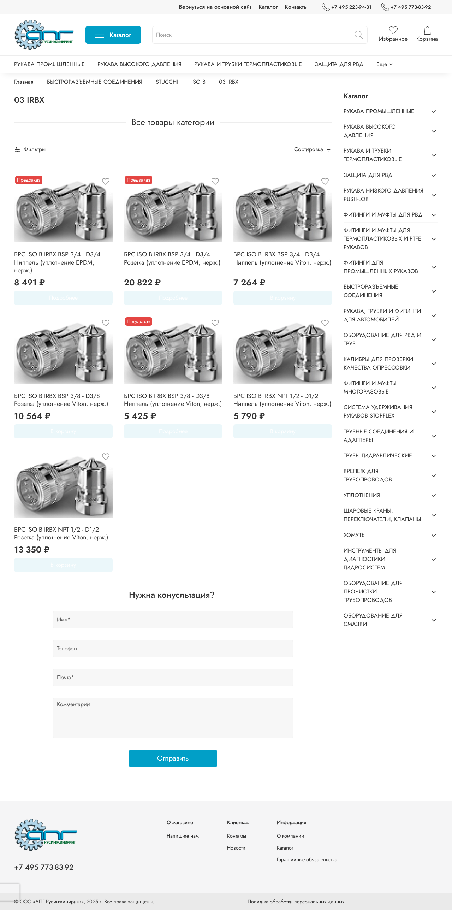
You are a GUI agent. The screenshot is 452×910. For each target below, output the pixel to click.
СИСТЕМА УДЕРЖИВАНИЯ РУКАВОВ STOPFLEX (378, 411)
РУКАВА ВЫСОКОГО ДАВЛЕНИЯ (139, 64)
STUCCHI (167, 82)
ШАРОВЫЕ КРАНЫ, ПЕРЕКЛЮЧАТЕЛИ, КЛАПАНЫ (382, 515)
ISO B (198, 82)
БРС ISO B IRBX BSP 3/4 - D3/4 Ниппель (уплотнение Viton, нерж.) (282, 258)
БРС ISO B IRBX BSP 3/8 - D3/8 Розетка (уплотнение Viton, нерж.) (61, 400)
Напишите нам (183, 835)
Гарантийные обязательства (307, 859)
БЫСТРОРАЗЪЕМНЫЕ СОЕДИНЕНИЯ (94, 82)
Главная (24, 82)
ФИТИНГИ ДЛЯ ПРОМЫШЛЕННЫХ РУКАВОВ (381, 267)
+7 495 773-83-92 (406, 7)
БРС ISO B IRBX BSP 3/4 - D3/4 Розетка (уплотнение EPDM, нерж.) (172, 258)
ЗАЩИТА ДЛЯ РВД (339, 64)
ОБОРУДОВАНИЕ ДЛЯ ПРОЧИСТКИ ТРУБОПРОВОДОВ (373, 591)
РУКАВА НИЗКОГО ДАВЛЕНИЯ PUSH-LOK (383, 195)
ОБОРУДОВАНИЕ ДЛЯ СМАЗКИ (373, 619)
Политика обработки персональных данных (296, 901)
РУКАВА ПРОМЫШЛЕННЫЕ (49, 64)
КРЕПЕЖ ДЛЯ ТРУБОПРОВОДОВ (368, 475)
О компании (290, 835)
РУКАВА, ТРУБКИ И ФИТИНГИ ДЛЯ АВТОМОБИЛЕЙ (382, 315)
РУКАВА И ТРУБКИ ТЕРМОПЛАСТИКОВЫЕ (248, 64)
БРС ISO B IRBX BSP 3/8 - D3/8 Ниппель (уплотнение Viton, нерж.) (173, 400)
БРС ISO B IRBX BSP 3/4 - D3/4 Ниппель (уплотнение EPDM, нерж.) (57, 262)
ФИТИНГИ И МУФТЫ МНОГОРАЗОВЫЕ (370, 387)
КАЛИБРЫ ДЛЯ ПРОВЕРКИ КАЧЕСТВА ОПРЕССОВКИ (378, 363)
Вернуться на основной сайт (215, 7)
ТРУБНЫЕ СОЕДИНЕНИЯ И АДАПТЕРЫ (379, 435)
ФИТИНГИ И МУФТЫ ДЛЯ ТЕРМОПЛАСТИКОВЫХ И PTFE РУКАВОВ (382, 238)
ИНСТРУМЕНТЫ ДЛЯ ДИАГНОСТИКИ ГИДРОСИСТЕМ (370, 559)
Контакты (296, 7)
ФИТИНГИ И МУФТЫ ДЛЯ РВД (383, 215)
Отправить (173, 758)
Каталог (268, 7)
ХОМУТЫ (355, 535)
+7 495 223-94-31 (346, 7)
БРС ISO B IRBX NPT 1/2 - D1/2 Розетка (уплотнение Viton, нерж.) (61, 533)
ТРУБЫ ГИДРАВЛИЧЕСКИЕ (378, 455)
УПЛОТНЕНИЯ (362, 495)
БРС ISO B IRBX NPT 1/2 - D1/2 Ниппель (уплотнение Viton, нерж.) (282, 400)
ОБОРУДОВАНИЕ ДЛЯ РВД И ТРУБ (382, 339)
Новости (236, 847)
